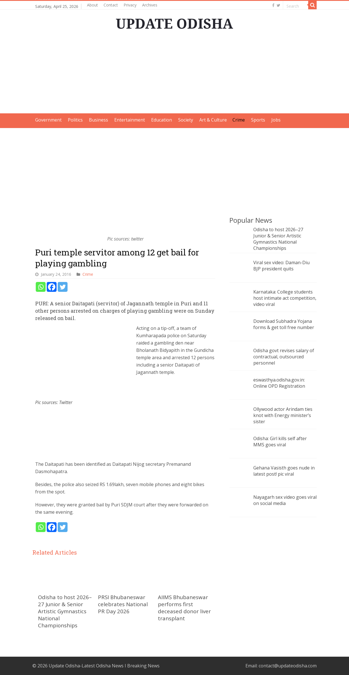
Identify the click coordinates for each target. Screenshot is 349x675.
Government (48, 120)
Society (185, 120)
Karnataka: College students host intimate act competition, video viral (284, 298)
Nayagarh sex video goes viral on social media (285, 500)
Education (161, 120)
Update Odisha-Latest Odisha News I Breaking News (104, 666)
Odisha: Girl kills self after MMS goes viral (280, 441)
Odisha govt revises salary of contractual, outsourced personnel (283, 356)
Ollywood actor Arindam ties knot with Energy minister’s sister (282, 415)
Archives (149, 5)
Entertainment (129, 120)
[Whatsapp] (41, 287)
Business (98, 120)
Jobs (276, 120)
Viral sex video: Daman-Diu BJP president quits (281, 265)
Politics (75, 120)
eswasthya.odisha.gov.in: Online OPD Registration (279, 383)
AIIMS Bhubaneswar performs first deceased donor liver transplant (184, 608)
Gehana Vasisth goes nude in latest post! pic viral (284, 471)
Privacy (130, 5)
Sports (258, 120)
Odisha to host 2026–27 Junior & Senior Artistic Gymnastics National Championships (65, 611)
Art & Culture (213, 120)
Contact (111, 5)
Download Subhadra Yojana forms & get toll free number (283, 324)
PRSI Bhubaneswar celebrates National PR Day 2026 (123, 604)
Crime (238, 120)
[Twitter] (63, 287)
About (92, 5)
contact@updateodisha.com (288, 666)
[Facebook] (52, 287)
